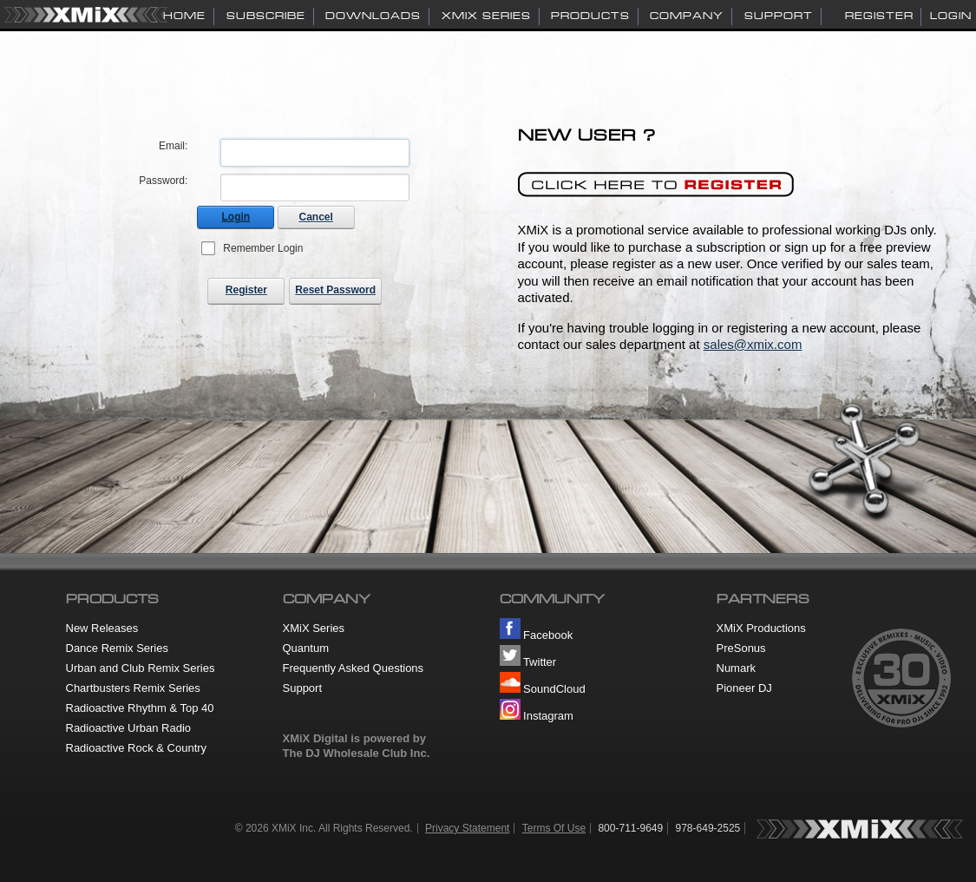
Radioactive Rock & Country (136, 747)
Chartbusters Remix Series (133, 687)
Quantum (306, 648)
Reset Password (335, 290)
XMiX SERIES (486, 16)
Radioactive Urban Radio (129, 727)
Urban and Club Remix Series (140, 668)
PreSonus (741, 648)
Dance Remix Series (117, 648)
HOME (184, 16)
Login (951, 15)
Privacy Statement (467, 828)
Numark (737, 668)
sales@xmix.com (753, 344)
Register (879, 15)
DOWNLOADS (373, 16)
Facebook (536, 635)
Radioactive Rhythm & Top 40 (140, 707)
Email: (173, 146)
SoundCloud (543, 688)
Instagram (536, 715)
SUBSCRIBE (265, 16)
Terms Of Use (554, 828)
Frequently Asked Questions (353, 668)
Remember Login (263, 248)
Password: (163, 180)
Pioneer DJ (744, 687)
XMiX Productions (761, 628)
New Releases (102, 628)
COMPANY (687, 16)
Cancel (316, 217)
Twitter (528, 661)
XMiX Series (314, 628)
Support (303, 687)
